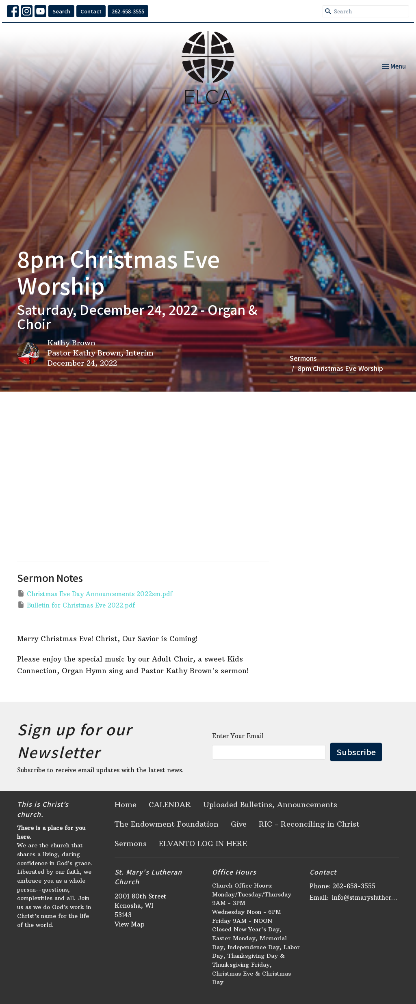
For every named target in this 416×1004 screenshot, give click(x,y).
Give (239, 824)
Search (61, 11)
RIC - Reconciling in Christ (309, 824)
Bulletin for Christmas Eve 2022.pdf (76, 605)
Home (125, 804)
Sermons (303, 358)
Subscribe (356, 752)
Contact (91, 11)
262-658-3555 (128, 11)
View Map (130, 924)
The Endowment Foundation (167, 824)
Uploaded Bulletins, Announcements (270, 804)
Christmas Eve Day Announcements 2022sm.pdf (94, 593)
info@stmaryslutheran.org (365, 897)
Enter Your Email (238, 736)
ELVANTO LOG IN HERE (203, 843)
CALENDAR (170, 804)
